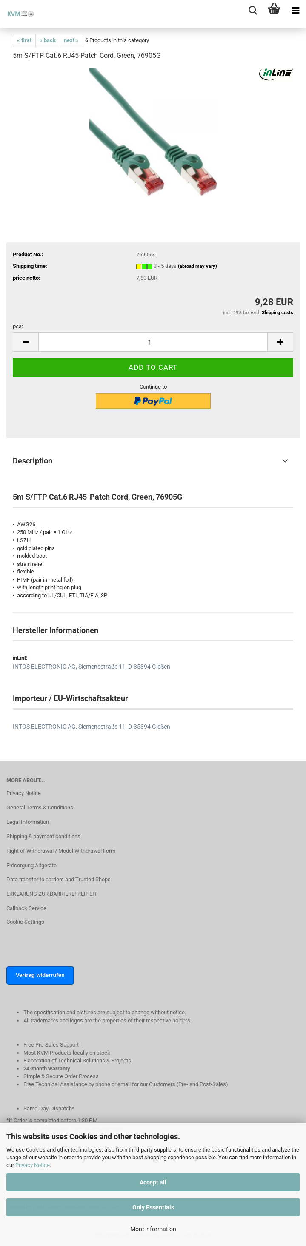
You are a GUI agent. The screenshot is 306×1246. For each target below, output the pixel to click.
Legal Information (27, 822)
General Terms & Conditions (39, 807)
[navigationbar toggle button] (295, 10)
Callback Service (26, 908)
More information (153, 1229)
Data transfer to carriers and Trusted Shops (58, 879)
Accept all (153, 1182)
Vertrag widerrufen (40, 975)
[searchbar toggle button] (252, 10)
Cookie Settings (25, 922)
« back (48, 40)
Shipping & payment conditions (43, 836)
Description (32, 460)
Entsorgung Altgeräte (31, 865)
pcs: (18, 326)
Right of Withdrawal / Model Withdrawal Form (60, 851)
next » (71, 40)
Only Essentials (153, 1207)
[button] (25, 342)
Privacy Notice (32, 1165)
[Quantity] (153, 342)
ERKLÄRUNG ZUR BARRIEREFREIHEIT (51, 894)
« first (24, 40)
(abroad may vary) (197, 266)
